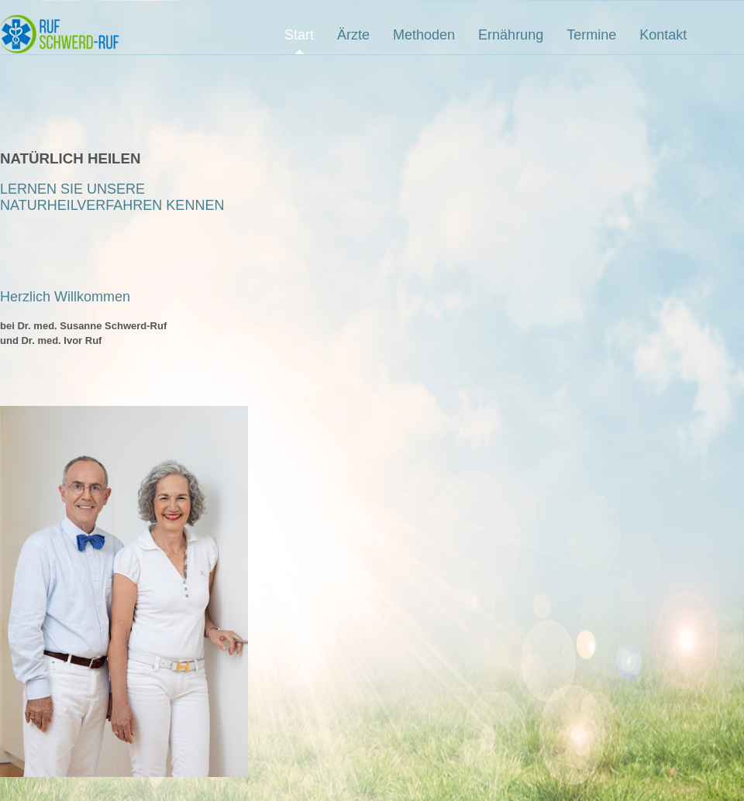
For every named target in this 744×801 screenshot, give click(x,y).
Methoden (424, 35)
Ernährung (510, 35)
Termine (591, 35)
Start (299, 35)
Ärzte (353, 35)
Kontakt (663, 35)
